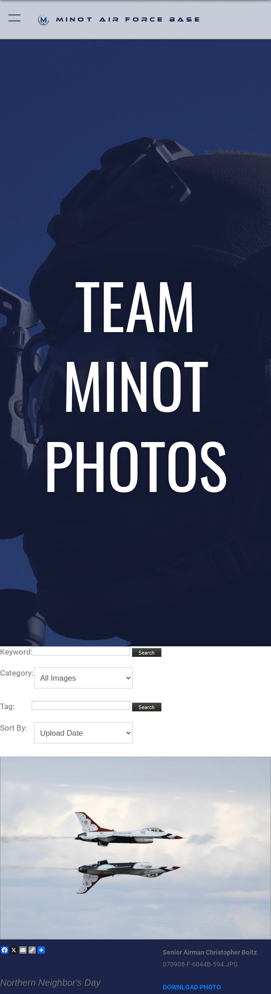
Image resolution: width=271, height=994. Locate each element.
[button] (15, 19)
